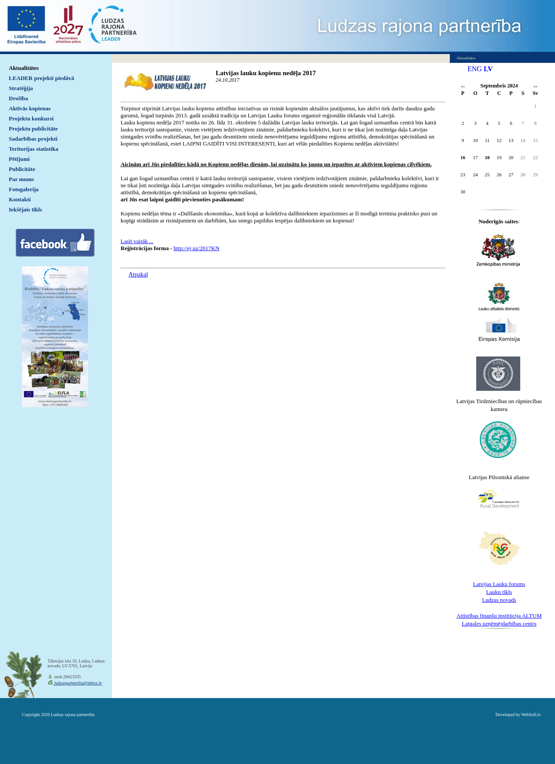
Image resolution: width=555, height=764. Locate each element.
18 (487, 157)
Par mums (21, 179)
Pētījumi (19, 159)
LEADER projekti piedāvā (41, 78)
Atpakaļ (138, 274)
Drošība (18, 98)
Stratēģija (21, 88)
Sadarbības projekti (33, 138)
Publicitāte (22, 169)
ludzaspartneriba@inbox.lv (77, 682)
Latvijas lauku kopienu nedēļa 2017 (266, 72)
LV (488, 69)
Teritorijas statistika (34, 149)
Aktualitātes (24, 68)
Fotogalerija (24, 189)
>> (535, 87)
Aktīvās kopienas (30, 108)
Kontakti (20, 199)
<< (463, 87)
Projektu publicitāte (33, 128)
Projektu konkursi (31, 118)
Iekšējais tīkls (25, 209)
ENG (474, 69)
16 (462, 157)
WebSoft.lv (531, 714)
